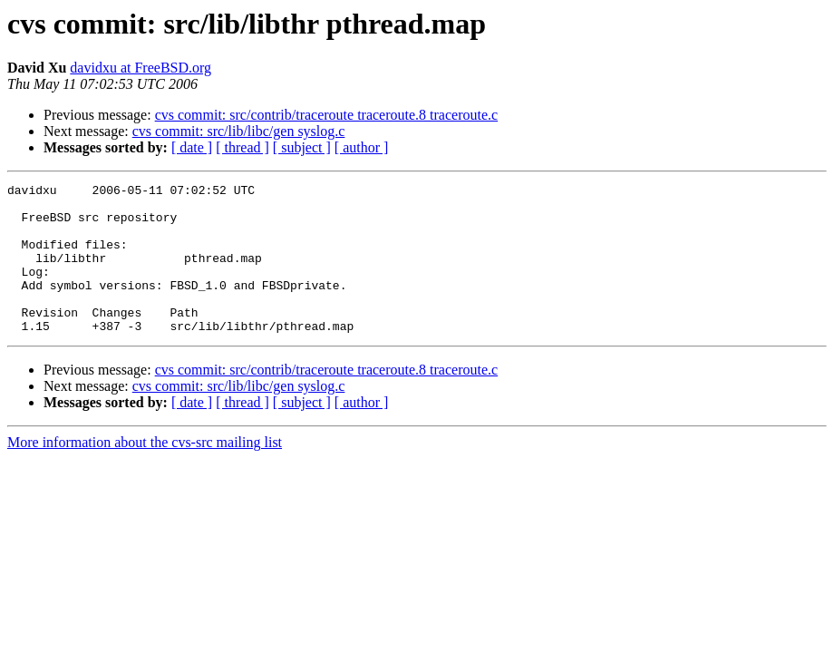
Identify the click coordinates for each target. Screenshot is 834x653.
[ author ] (362, 147)
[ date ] (191, 147)
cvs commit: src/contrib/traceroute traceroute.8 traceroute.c (326, 114)
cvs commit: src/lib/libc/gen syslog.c (238, 131)
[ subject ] (302, 147)
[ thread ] (242, 147)
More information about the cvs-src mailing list (144, 472)
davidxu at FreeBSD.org (140, 67)
